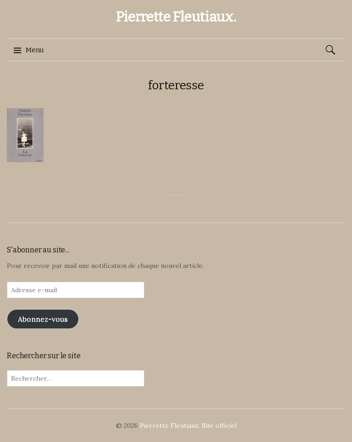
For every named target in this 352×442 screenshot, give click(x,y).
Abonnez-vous (43, 318)
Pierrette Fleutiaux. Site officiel (188, 425)
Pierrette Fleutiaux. (176, 17)
